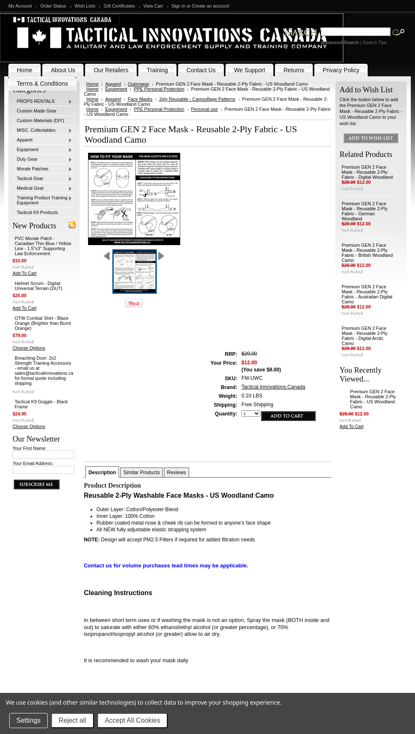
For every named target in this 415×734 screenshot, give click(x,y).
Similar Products (141, 472)
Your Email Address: (33, 463)
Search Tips (374, 42)
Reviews (176, 472)
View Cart (153, 5)
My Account (20, 5)
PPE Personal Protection (159, 88)
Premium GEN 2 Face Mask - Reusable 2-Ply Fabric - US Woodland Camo (373, 399)
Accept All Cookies (133, 720)
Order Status (53, 5)
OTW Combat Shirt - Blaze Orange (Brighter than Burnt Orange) (43, 323)
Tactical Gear (42, 179)
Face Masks (140, 99)
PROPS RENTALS (42, 101)
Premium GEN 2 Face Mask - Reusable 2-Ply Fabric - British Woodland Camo (367, 253)
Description (102, 472)
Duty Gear (42, 159)
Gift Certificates (119, 5)
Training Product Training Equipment (42, 200)
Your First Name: (30, 448)
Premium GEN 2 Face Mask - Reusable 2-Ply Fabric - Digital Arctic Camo (364, 336)
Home (92, 83)
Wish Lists (85, 5)
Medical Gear (42, 188)
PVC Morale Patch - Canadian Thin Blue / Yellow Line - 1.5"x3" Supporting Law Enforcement (43, 246)
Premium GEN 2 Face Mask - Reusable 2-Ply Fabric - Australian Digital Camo (367, 294)
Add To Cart (24, 273)
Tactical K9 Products (37, 212)
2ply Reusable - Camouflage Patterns (197, 99)
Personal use (204, 109)
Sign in (178, 5)
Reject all (72, 720)
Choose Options (29, 347)
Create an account (210, 5)
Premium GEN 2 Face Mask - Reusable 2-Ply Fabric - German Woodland (364, 211)
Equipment (42, 150)
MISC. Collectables (42, 130)
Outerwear (138, 83)
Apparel (42, 140)
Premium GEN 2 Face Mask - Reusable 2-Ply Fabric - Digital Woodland (367, 172)
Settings (28, 720)
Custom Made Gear (37, 110)
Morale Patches (42, 169)
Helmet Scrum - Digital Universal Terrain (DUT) (38, 286)
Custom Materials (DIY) (40, 120)
